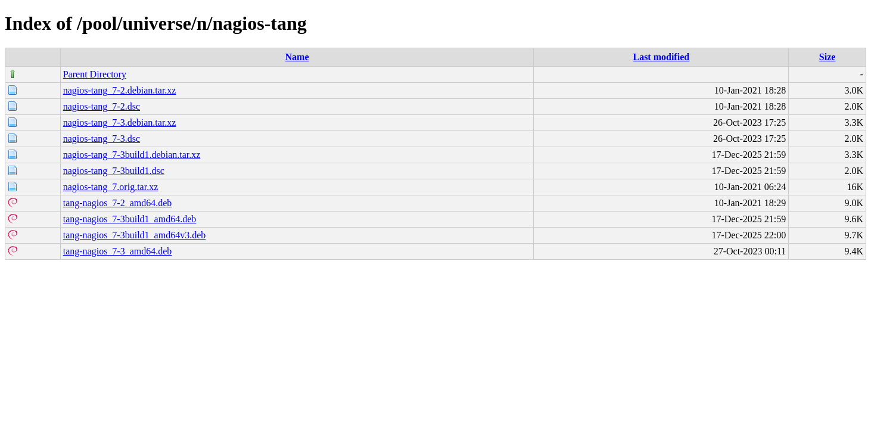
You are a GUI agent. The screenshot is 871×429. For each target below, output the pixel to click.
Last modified (661, 57)
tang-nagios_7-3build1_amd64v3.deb (134, 235)
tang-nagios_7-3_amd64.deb (117, 251)
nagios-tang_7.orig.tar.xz (110, 187)
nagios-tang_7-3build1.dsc (113, 171)
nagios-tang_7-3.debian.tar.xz (119, 122)
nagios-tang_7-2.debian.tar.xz (119, 90)
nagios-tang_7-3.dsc (101, 138)
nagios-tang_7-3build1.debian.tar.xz (132, 155)
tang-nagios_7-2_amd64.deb (117, 203)
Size (827, 57)
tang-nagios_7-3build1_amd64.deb (130, 219)
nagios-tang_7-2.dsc (101, 106)
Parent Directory (94, 74)
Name (297, 57)
